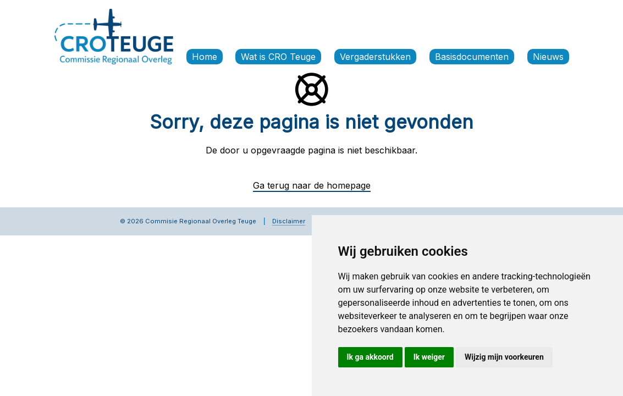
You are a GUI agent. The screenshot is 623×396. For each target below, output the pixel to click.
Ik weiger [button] (429, 357)
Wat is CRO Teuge (278, 56)
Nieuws (548, 56)
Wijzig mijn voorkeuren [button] (504, 357)
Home (204, 56)
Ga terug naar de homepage (312, 185)
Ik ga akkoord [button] (370, 357)
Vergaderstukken (375, 56)
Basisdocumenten (472, 56)
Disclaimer (288, 221)
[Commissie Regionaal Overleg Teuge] (113, 35)
